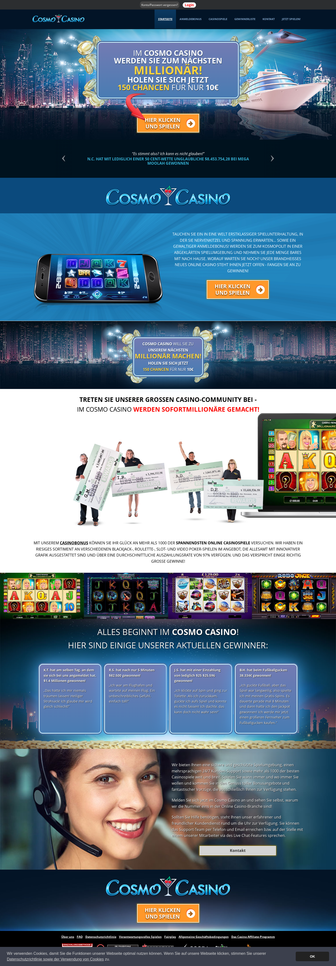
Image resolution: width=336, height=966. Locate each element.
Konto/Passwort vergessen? (159, 5)
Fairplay (170, 937)
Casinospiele (218, 19)
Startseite (165, 19)
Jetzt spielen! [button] (291, 19)
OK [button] (312, 956)
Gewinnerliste (244, 19)
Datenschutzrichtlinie (100, 937)
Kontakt (269, 19)
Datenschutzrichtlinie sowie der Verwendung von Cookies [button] (55, 959)
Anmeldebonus (191, 19)
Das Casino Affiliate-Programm (253, 937)
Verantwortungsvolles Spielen (140, 937)
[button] (72, 159)
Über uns (67, 937)
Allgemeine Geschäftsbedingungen (204, 937)
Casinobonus (74, 543)
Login (189, 5)
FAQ (80, 937)
